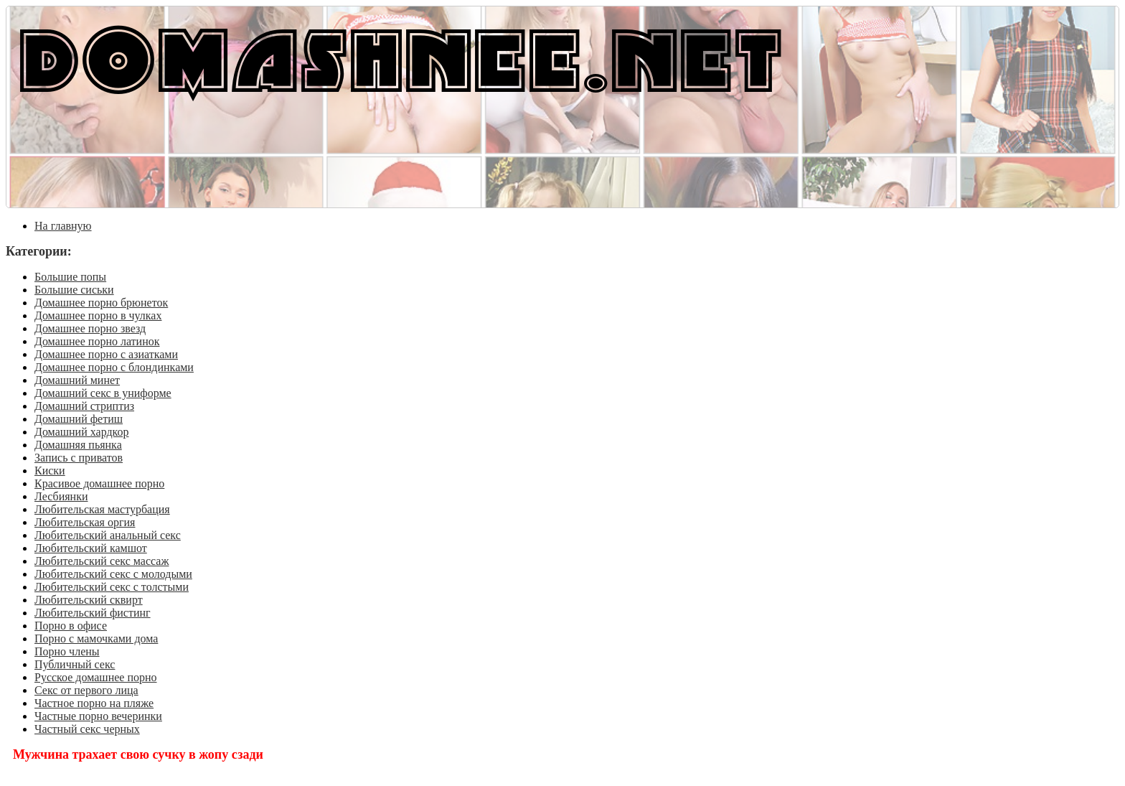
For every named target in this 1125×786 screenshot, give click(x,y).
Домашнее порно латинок (97, 341)
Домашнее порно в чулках (97, 315)
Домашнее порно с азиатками (106, 354)
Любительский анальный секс (107, 535)
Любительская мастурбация (102, 509)
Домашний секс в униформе (102, 393)
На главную (63, 226)
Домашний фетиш (78, 419)
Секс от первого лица (86, 690)
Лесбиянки (61, 496)
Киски (49, 470)
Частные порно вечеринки (98, 716)
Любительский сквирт (88, 600)
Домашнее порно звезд (90, 328)
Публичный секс (74, 664)
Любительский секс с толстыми (111, 587)
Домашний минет (77, 380)
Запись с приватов (78, 458)
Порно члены (67, 651)
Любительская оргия (84, 522)
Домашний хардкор (81, 432)
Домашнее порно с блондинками (114, 367)
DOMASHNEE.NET (400, 57)
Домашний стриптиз (84, 406)
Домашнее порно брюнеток (101, 302)
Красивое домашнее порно (99, 483)
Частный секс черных (87, 729)
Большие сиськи (74, 290)
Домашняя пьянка (78, 445)
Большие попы (70, 277)
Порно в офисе (70, 625)
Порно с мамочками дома (96, 638)
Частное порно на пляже (94, 703)
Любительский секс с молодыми (113, 574)
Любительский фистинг (92, 613)
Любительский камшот (90, 548)
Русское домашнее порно (95, 677)
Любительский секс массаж (101, 561)
